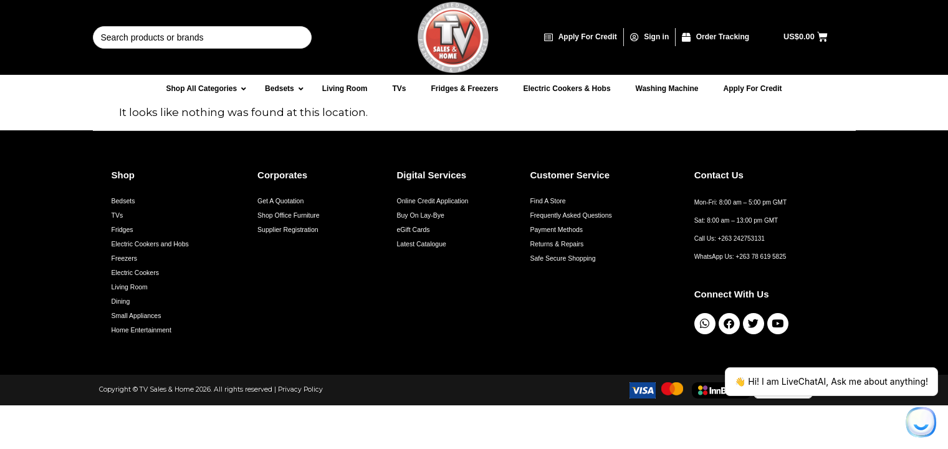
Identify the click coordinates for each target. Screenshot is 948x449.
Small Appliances (136, 315)
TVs (117, 215)
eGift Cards (412, 229)
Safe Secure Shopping (562, 258)
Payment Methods (556, 229)
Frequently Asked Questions (570, 215)
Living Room (130, 287)
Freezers (124, 258)
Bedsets (123, 201)
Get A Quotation (280, 201)
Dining (121, 301)
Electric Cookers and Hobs (150, 244)
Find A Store (547, 201)
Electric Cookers (135, 272)
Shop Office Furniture (288, 215)
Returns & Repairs (556, 244)
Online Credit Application (432, 201)
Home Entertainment (141, 330)
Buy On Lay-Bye (420, 215)
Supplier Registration (287, 229)
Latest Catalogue (421, 244)
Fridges (122, 229)
